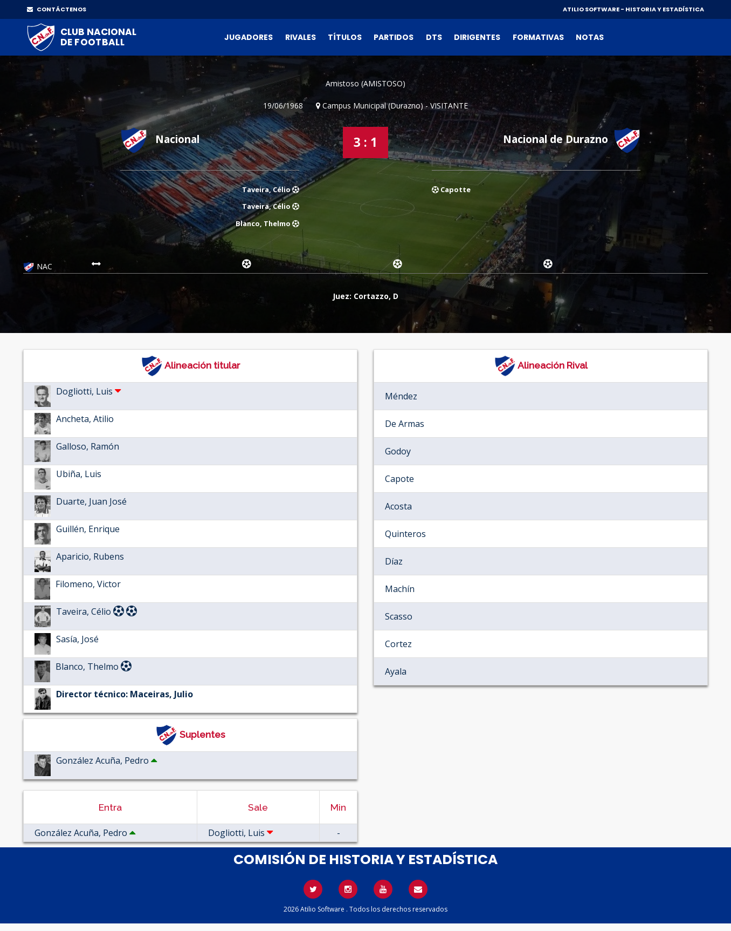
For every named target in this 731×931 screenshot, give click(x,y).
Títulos (345, 37)
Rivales (300, 37)
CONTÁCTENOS (56, 9)
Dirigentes (477, 37)
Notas (590, 37)
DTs (434, 37)
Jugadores (248, 37)
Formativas (538, 37)
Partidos (393, 37)
